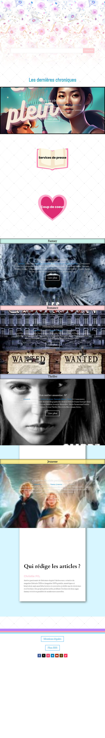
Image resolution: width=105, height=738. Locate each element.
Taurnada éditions (71, 336)
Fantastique (39, 336)
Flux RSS (52, 720)
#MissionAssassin (52, 399)
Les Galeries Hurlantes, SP (52, 332)
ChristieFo (30, 178)
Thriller (59, 403)
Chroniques (48, 178)
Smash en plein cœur (52, 173)
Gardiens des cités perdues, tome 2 (52, 553)
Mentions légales (52, 711)
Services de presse (73, 178)
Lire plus (52, 191)
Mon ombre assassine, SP (52, 468)
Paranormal (47, 336)
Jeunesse (56, 178)
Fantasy (53, 557)
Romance (63, 178)
